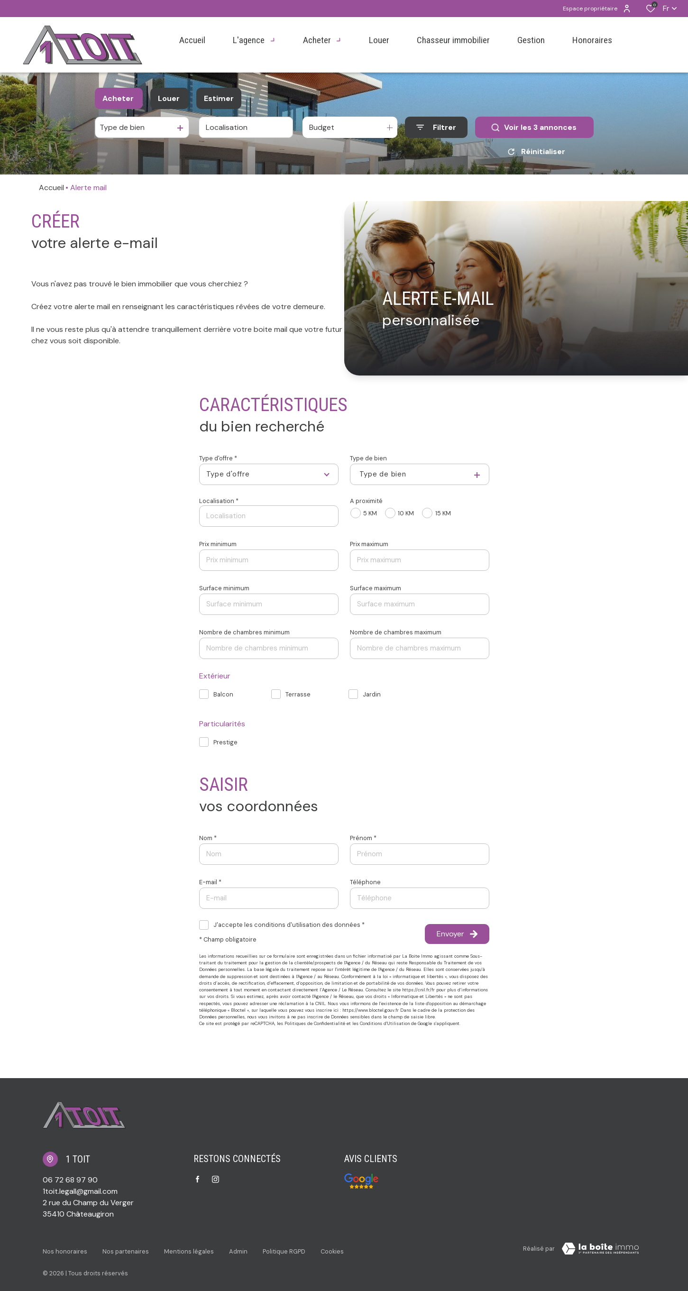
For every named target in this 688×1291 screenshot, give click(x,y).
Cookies (332, 1247)
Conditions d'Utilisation (385, 1023)
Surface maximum (375, 588)
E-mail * (210, 882)
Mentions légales (189, 1247)
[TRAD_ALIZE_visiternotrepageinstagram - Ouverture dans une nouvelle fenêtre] (215, 1179)
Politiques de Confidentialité (314, 1023)
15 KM (443, 513)
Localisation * (219, 501)
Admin (238, 1247)
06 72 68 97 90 (70, 1180)
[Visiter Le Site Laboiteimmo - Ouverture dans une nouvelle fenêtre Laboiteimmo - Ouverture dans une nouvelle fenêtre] (600, 1249)
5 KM (370, 513)
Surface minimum (224, 588)
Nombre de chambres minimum (244, 632)
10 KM (406, 513)
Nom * (208, 838)
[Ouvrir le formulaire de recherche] (436, 127)
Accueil (51, 187)
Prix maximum (369, 544)
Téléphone (365, 882)
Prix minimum (218, 544)
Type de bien (368, 458)
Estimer (219, 98)
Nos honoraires (65, 1247)
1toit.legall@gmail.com (80, 1191)
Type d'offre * (218, 458)
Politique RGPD (284, 1247)
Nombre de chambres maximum (395, 632)
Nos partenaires (125, 1247)
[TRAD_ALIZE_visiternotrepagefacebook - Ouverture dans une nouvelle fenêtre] (197, 1179)
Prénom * (363, 838)
